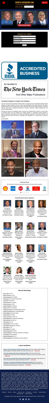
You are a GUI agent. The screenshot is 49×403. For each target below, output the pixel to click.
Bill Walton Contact (18, 214)
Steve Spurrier (6, 320)
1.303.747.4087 (41, 396)
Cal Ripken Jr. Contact (42, 237)
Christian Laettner (7, 309)
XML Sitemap (20, 393)
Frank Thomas (6, 304)
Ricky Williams (6, 313)
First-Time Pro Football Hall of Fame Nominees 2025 (17, 358)
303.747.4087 (19, 6)
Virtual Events (42, 392)
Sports (14, 392)
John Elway (6, 322)
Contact (35, 392)
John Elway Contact (42, 216)
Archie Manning (7, 318)
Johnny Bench (6, 302)
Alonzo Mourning (7, 330)
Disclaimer (28, 392)
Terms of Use (21, 392)
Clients (9, 392)
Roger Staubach (7, 297)
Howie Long (6, 307)
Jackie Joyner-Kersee (8, 311)
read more (37, 350)
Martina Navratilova (8, 336)
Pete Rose (6, 298)
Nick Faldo (6, 327)
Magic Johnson (7, 295)
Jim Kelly (5, 300)
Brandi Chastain (7, 306)
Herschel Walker (7, 332)
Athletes (4, 392)
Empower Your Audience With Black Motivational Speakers (19, 362)
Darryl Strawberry (7, 338)
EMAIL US (44, 2)
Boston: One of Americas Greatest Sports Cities (16, 349)
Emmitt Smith (6, 323)
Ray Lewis (6, 293)
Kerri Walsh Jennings (8, 325)
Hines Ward (6, 329)
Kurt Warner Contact (7, 214)
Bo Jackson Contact (7, 237)
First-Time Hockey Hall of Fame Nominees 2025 (16, 353)
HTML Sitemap (28, 393)
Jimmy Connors (7, 316)
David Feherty (6, 314)
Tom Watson (6, 334)
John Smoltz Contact (42, 259)
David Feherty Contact (30, 237)
